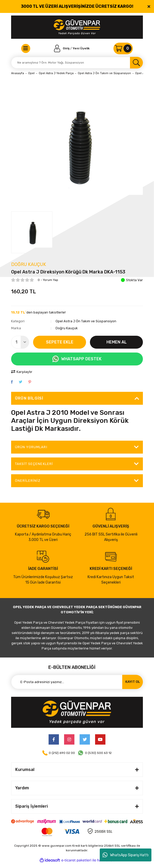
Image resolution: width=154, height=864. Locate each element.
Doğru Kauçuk (28, 264)
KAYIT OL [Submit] (132, 682)
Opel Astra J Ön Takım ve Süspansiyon (86, 321)
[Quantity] (20, 342)
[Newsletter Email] (77, 682)
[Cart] (123, 48)
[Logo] (77, 27)
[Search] (77, 62)
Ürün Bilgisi (29, 398)
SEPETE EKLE (59, 342)
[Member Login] (62, 48)
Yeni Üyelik (81, 48)
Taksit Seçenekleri (34, 464)
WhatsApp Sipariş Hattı (126, 855)
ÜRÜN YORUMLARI (31, 447)
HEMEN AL (116, 342)
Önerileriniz (27, 481)
